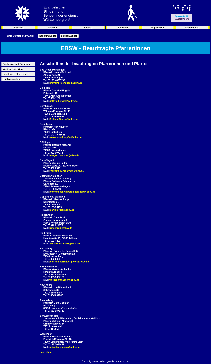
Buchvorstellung (12, 79)
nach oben (46, 352)
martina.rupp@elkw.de (61, 210)
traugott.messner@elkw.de (64, 155)
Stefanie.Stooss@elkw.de (63, 119)
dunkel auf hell (69, 36)
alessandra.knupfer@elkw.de (65, 137)
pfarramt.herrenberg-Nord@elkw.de (69, 261)
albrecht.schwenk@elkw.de (64, 243)
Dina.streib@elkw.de (60, 228)
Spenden (123, 27)
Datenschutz (192, 27)
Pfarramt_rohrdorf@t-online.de (66, 171)
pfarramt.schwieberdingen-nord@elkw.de (72, 191)
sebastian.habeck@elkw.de (64, 347)
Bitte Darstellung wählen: (21, 36)
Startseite (18, 27)
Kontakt (88, 27)
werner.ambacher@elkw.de (64, 280)
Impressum (157, 27)
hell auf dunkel (47, 36)
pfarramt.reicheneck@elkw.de (65, 83)
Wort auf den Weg (13, 69)
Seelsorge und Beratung (16, 64)
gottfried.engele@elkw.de (63, 101)
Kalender (53, 27)
